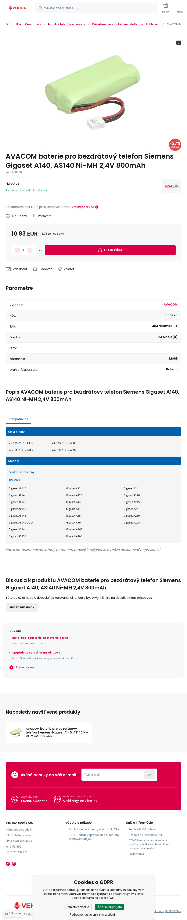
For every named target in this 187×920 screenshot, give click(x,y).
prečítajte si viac (83, 207)
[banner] (17, 8)
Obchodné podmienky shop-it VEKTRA (94, 829)
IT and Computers (28, 24)
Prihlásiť (149, 774)
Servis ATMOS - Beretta (144, 829)
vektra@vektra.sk (80, 800)
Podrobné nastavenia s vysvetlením (93, 914)
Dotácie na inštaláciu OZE (146, 835)
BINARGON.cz (173, 911)
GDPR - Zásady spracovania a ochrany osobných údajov (94, 837)
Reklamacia (136, 854)
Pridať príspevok (21, 607)
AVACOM (171, 186)
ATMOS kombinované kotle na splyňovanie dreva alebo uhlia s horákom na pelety (149, 844)
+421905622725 (34, 801)
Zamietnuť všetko (77, 907)
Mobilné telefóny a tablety (66, 24)
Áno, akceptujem (109, 907)
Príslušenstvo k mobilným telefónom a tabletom (126, 24)
